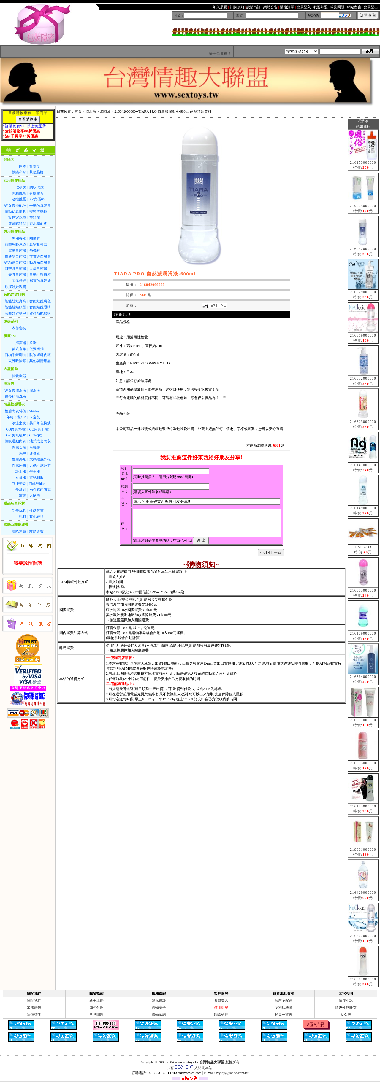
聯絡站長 (221, 1015)
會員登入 (221, 1000)
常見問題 (96, 1015)
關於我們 (34, 1000)
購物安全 (159, 1007)
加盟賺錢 (34, 1007)
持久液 (346, 1015)
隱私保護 (159, 1000)
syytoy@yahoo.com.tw (232, 1073)
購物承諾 (159, 1015)
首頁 (78, 111)
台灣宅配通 (283, 1000)
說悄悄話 (139, 577)
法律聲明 (34, 1015)
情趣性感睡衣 (346, 1007)
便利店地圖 (283, 1007)
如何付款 (96, 1007)
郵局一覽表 (283, 1015)
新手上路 (96, 1000)
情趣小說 (346, 1000)
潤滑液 (91, 111)
